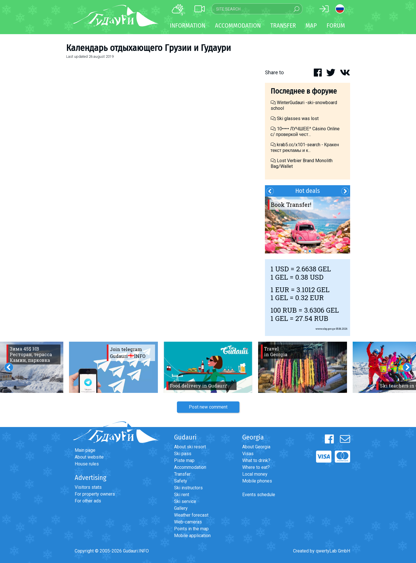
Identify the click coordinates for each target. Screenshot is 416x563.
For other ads (88, 501)
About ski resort (190, 446)
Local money (254, 474)
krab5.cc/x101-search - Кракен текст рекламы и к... (305, 147)
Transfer (182, 474)
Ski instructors (188, 487)
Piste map (184, 460)
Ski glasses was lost (295, 118)
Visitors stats (88, 487)
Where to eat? (256, 467)
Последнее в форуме (304, 91)
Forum (336, 25)
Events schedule (258, 494)
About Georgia (256, 446)
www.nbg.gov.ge (325, 328)
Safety (180, 481)
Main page (85, 450)
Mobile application (192, 535)
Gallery (181, 508)
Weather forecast (191, 515)
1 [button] (305, 251)
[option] (307, 225)
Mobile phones (257, 481)
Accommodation (190, 467)
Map (311, 25)
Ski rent (181, 494)
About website (89, 457)
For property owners (95, 494)
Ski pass (182, 453)
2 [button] (309, 251)
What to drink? (256, 460)
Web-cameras (188, 522)
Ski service (185, 501)
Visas (248, 453)
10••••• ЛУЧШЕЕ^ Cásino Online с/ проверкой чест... (305, 131)
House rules (87, 464)
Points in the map (191, 528)
